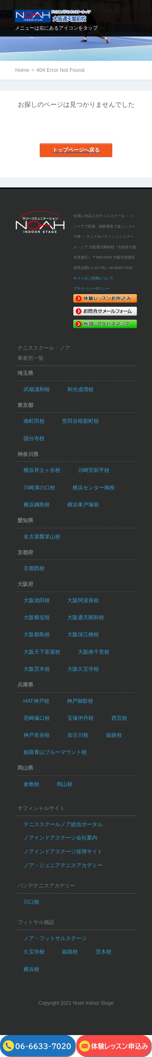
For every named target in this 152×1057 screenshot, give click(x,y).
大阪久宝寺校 (83, 669)
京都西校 (34, 568)
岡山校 (65, 784)
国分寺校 (34, 438)
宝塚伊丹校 (80, 718)
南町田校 (34, 421)
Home (22, 70)
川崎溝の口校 (39, 487)
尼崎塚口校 (37, 718)
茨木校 (103, 952)
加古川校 (77, 735)
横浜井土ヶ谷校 (42, 470)
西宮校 (119, 718)
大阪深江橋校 (83, 634)
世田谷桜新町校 (80, 421)
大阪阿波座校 (83, 600)
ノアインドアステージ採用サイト (63, 851)
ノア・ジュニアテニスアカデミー (63, 865)
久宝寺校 (34, 952)
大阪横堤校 (37, 617)
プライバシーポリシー (91, 288)
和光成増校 (80, 389)
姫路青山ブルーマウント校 (55, 752)
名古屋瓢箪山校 (42, 537)
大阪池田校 (37, 600)
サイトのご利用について (93, 278)
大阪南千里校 (93, 652)
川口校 (31, 902)
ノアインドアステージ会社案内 (60, 838)
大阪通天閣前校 (85, 617)
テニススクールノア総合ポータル (63, 824)
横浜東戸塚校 (83, 505)
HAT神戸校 (36, 701)
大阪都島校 (37, 634)
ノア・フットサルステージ (55, 938)
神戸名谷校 (37, 735)
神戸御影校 (80, 701)
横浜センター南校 (94, 487)
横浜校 (31, 969)
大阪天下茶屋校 (42, 652)
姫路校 (114, 735)
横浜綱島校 (37, 505)
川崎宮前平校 (93, 470)
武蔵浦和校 (37, 389)
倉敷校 (31, 784)
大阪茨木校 (37, 669)
